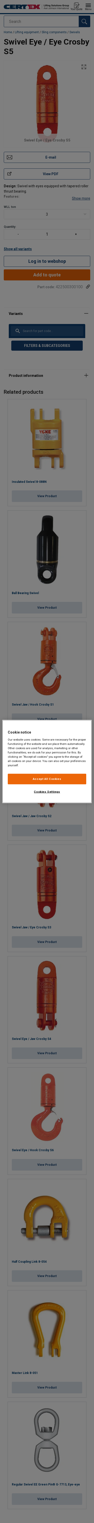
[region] (46, 761)
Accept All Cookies (47, 779)
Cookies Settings (47, 791)
